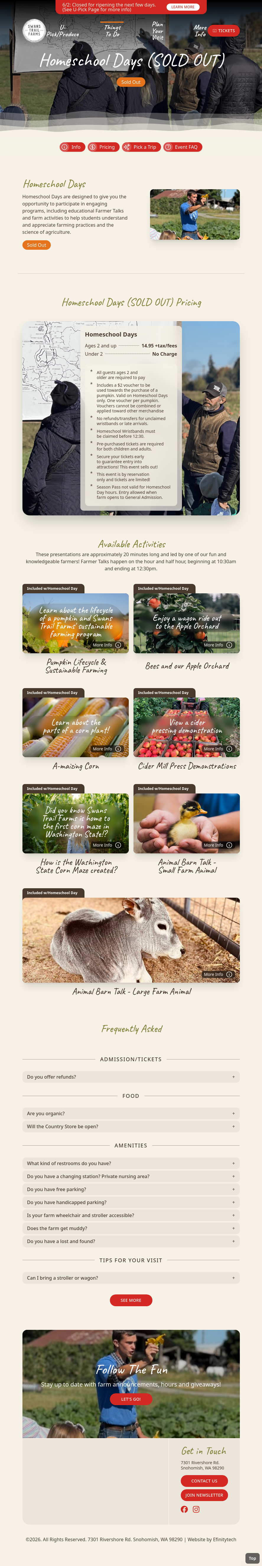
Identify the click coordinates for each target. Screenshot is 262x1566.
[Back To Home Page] (34, 31)
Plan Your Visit (157, 30)
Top (252, 1558)
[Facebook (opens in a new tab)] (184, 1509)
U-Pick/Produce (62, 30)
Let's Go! (131, 1399)
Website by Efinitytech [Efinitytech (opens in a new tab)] (212, 1539)
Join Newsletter (204, 1495)
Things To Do (112, 30)
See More (131, 1300)
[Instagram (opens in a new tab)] (196, 1509)
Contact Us (204, 1481)
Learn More (183, 6)
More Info (199, 30)
